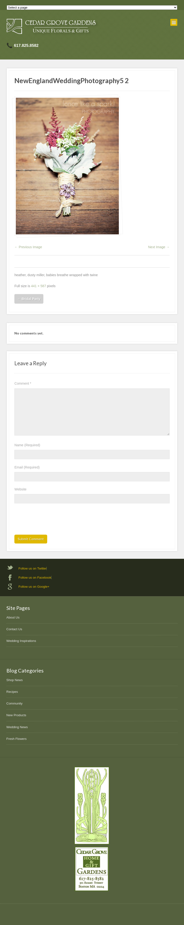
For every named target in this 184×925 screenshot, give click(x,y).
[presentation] (50, 520)
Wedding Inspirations (21, 641)
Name (27, 445)
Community (14, 703)
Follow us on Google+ (33, 586)
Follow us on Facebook (34, 577)
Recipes (12, 692)
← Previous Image (28, 247)
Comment (22, 383)
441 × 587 (38, 286)
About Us (13, 617)
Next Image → (158, 247)
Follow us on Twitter (32, 568)
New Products (16, 715)
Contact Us (14, 629)
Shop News (14, 680)
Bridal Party (28, 299)
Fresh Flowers (16, 739)
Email (27, 467)
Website (20, 489)
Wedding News (17, 727)
